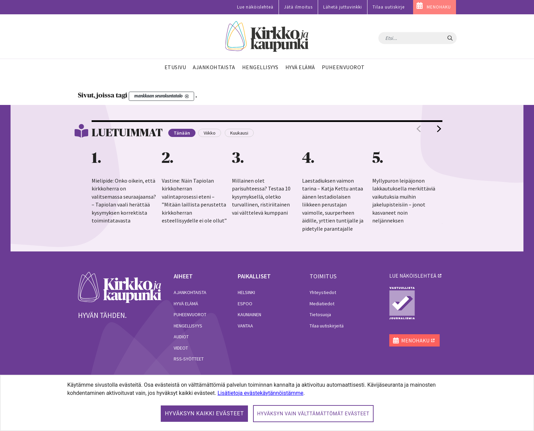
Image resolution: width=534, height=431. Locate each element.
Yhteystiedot (323, 292)
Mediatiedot (322, 304)
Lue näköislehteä (255, 7)
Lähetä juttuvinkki (342, 7)
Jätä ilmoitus (298, 7)
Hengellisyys (188, 326)
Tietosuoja (320, 314)
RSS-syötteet (189, 359)
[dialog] (267, 403)
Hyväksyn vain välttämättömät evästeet (313, 413)
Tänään (182, 133)
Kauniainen (249, 314)
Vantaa (245, 326)
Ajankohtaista (190, 292)
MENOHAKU (439, 7)
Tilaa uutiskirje (389, 7)
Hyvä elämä (186, 304)
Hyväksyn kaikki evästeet (204, 413)
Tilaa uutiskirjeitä (327, 326)
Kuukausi (239, 133)
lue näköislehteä (412, 275)
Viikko (210, 133)
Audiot (181, 337)
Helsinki (246, 292)
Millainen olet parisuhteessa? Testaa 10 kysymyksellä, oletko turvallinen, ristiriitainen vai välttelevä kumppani (261, 196)
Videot (181, 348)
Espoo (245, 304)
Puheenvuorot (190, 314)
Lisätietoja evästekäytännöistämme (260, 393)
